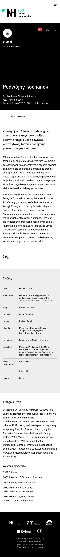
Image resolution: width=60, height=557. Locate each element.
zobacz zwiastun (17, 116)
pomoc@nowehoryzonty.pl (30, 541)
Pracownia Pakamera (34, 545)
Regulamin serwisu (35, 547)
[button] (57, 66)
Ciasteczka (21, 547)
